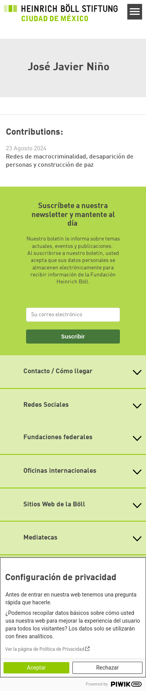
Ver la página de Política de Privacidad (44, 649)
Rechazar (107, 667)
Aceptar (36, 667)
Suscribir (73, 336)
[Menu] (134, 12)
